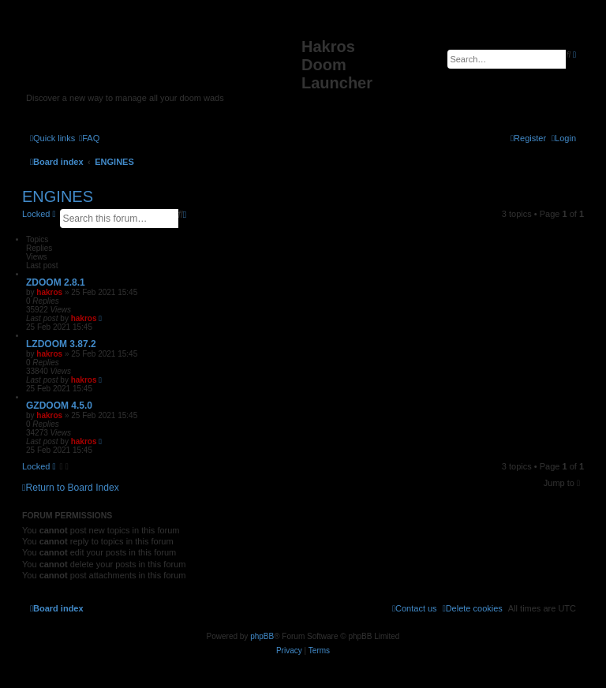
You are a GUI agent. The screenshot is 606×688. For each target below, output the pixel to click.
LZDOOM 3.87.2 (61, 344)
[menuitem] (89, 138)
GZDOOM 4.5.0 (59, 405)
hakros (49, 292)
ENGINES (57, 196)
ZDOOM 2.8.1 (55, 282)
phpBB (262, 636)
